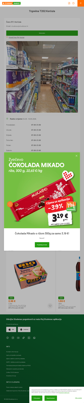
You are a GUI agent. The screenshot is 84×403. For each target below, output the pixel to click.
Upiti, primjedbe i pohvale (13, 355)
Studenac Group (11, 375)
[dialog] (56, 395)
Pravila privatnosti (64, 392)
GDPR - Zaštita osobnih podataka (15, 362)
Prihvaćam (37, 398)
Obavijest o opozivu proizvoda (15, 369)
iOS (11, 329)
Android (24, 329)
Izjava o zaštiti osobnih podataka (15, 358)
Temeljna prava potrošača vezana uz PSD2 (18, 365)
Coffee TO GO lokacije (12, 372)
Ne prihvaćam (51, 398)
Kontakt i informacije (12, 351)
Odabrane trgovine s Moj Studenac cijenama (19, 390)
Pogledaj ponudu (42, 244)
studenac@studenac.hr (19, 26)
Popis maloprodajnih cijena (14, 387)
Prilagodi (78, 398)
